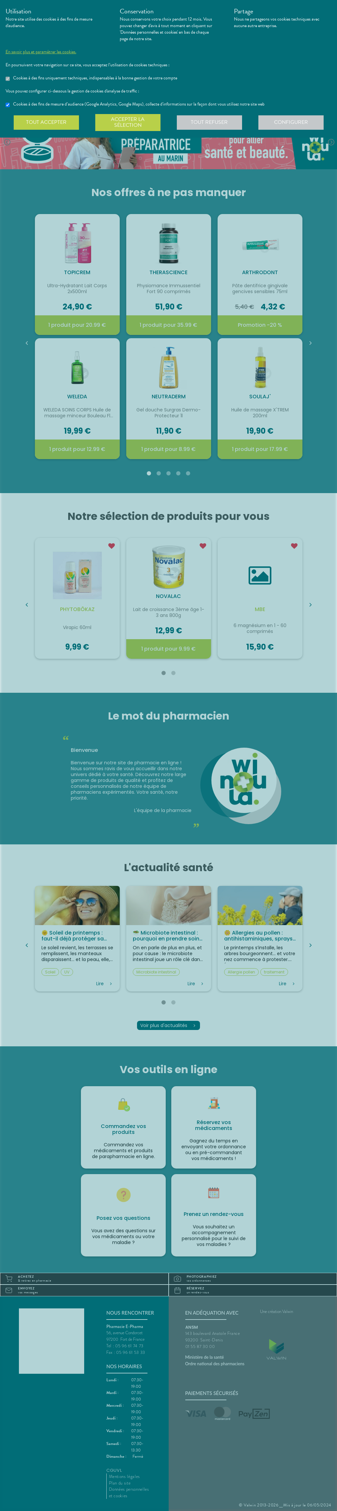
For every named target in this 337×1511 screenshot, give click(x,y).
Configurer (291, 122)
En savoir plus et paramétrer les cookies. (41, 52)
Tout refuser (209, 122)
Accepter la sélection (128, 122)
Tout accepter (46, 122)
